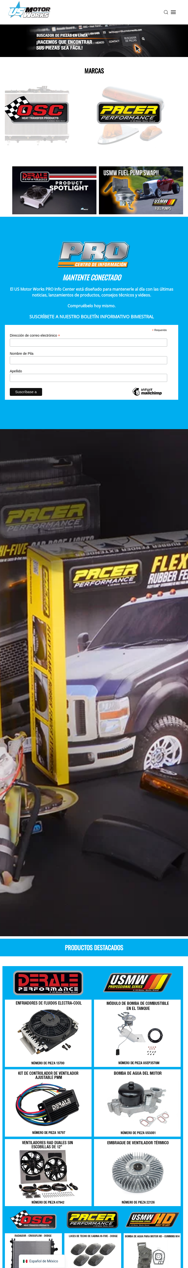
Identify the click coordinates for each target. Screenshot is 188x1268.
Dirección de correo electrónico (35, 335)
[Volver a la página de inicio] (29, 12)
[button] (166, 12)
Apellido (16, 371)
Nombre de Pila (22, 353)
